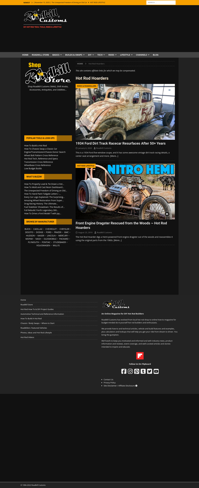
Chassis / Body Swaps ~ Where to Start (38, 323)
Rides (111, 54)
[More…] (114, 156)
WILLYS (56, 245)
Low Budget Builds (33, 168)
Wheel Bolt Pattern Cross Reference (41, 155)
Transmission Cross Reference (38, 162)
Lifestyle (125, 54)
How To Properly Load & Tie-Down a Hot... (44, 184)
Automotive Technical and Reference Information (42, 314)
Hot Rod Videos (27, 337)
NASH (38, 238)
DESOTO (29, 232)
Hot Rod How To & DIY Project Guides (37, 309)
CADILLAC (38, 229)
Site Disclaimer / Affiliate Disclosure (120, 385)
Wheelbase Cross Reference (37, 165)
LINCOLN (51, 235)
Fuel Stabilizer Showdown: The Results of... (44, 207)
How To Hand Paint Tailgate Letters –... (42, 193)
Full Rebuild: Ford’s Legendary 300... (41, 210)
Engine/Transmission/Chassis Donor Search (45, 152)
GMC (66, 232)
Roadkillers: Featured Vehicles (34, 328)
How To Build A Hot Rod (31, 318)
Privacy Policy (110, 382)
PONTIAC (46, 242)
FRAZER (57, 232)
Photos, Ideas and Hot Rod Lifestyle (36, 332)
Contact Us (108, 379)
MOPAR (29, 238)
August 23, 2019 (85, 232)
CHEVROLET (51, 229)
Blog (155, 54)
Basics (55, 54)
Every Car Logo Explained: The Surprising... (44, 197)
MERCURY (63, 235)
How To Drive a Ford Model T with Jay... (42, 213)
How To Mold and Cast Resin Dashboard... (44, 187)
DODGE (39, 232)
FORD (48, 232)
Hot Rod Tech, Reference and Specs (41, 158)
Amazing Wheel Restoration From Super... (44, 200)
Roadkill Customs (103, 148)
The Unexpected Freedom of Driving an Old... (45, 190)
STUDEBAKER (59, 242)
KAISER (41, 235)
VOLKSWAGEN (43, 245)
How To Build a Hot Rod (35, 145)
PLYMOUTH (33, 242)
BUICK (28, 229)
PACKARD (63, 238)
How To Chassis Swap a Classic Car (40, 148)
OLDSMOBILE (50, 238)
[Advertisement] (124, 28)
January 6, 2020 (85, 148)
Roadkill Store (40, 54)
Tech (100, 54)
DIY (90, 54)
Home (25, 54)
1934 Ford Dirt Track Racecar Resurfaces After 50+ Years (121, 143)
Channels (141, 54)
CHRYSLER (64, 229)
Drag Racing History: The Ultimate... (41, 203)
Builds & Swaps (73, 54)
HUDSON (30, 235)
